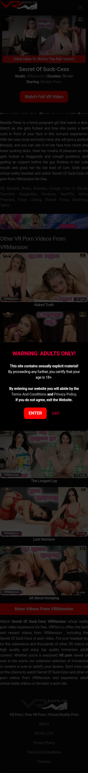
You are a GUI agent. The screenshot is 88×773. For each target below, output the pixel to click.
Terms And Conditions (28, 394)
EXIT (55, 413)
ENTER (35, 413)
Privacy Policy (65, 394)
